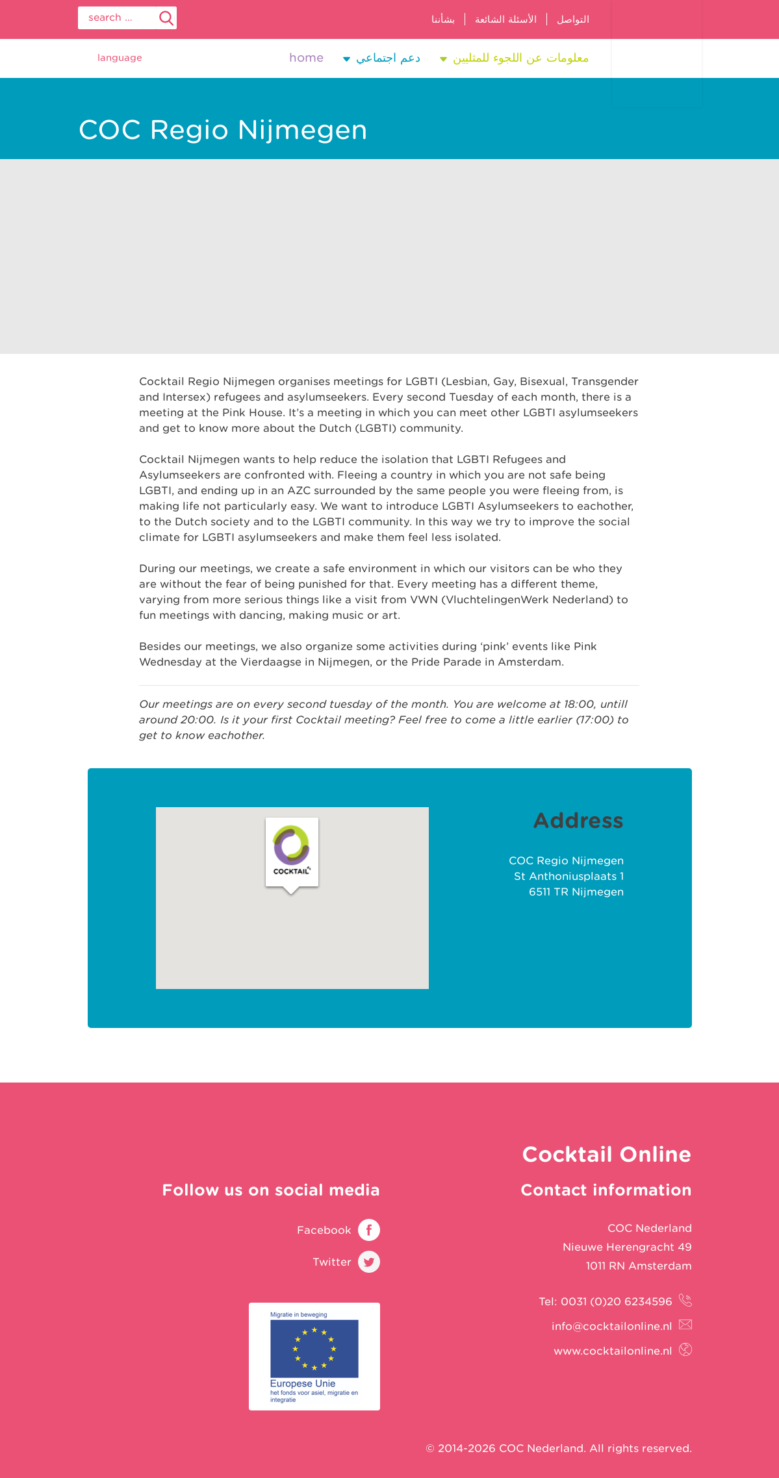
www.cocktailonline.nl (613, 1350)
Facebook (324, 1229)
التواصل (573, 19)
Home (306, 57)
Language (119, 57)
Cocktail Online (657, 53)
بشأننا (443, 19)
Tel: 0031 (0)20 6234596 (605, 1301)
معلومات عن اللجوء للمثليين (521, 57)
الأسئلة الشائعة (506, 19)
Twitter (332, 1261)
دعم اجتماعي (388, 57)
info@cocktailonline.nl (612, 1326)
